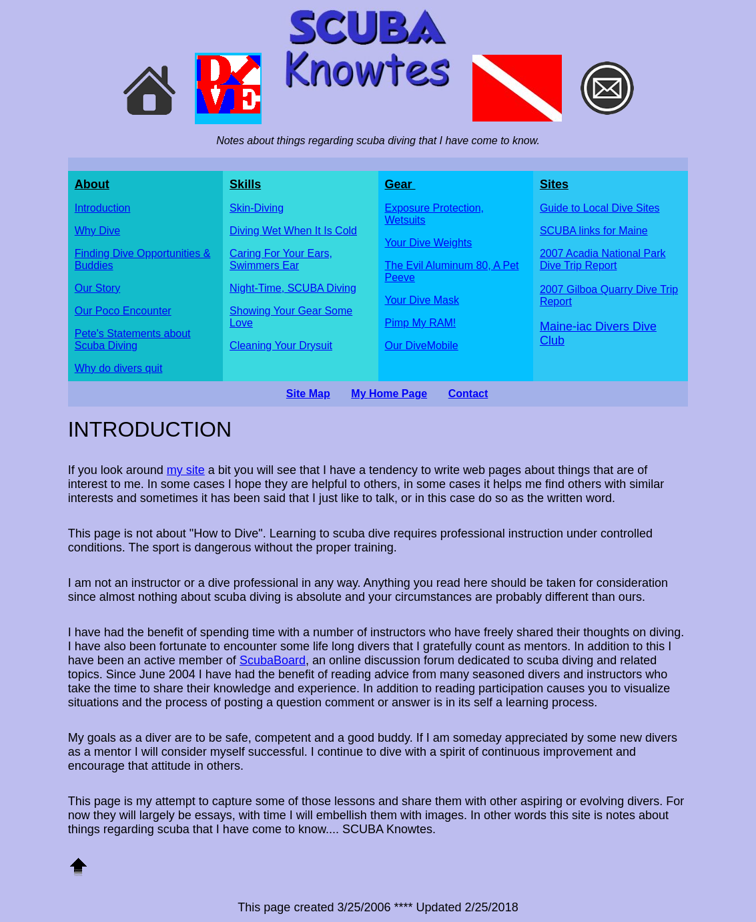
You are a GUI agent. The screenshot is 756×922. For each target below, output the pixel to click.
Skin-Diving (257, 208)
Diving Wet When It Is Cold (293, 230)
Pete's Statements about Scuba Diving (133, 339)
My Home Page (389, 393)
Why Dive (97, 230)
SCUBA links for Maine (594, 230)
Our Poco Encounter (123, 310)
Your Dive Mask (422, 300)
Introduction (103, 208)
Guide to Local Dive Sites (600, 208)
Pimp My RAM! (420, 322)
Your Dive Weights (428, 242)
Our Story (97, 288)
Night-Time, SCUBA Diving (293, 288)
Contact (468, 393)
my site (186, 470)
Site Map (308, 393)
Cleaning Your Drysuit (281, 345)
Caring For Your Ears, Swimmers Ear (281, 259)
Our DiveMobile (421, 345)
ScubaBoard (273, 660)
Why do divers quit (119, 368)
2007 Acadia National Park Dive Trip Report (603, 259)
